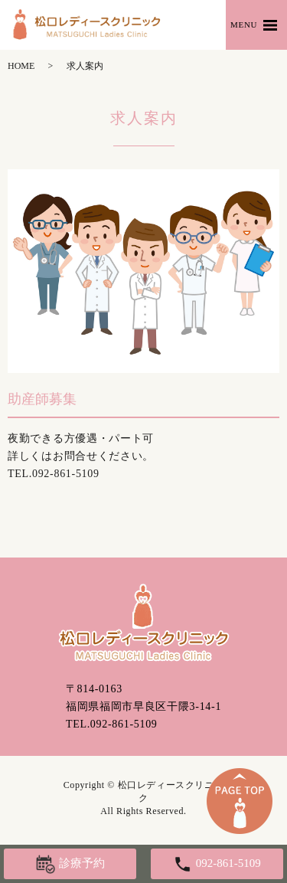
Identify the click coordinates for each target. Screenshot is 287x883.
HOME (21, 66)
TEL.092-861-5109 (112, 724)
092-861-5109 (65, 473)
